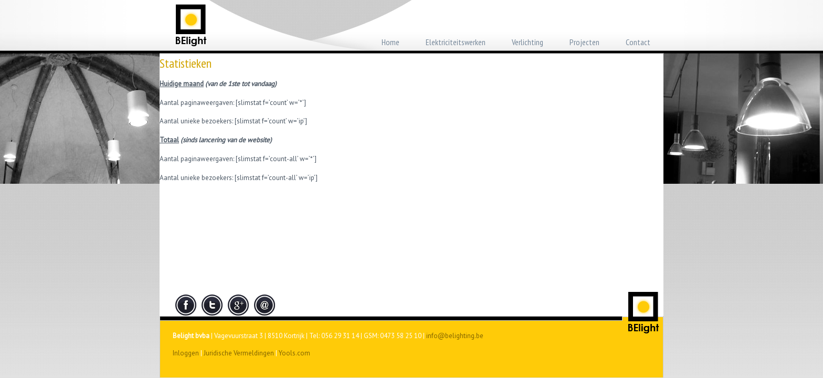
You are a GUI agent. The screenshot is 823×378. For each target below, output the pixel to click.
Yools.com (294, 353)
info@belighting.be (454, 335)
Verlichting (527, 42)
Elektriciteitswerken (456, 42)
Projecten (584, 42)
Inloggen (186, 353)
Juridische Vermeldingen (239, 353)
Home (390, 42)
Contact (638, 42)
